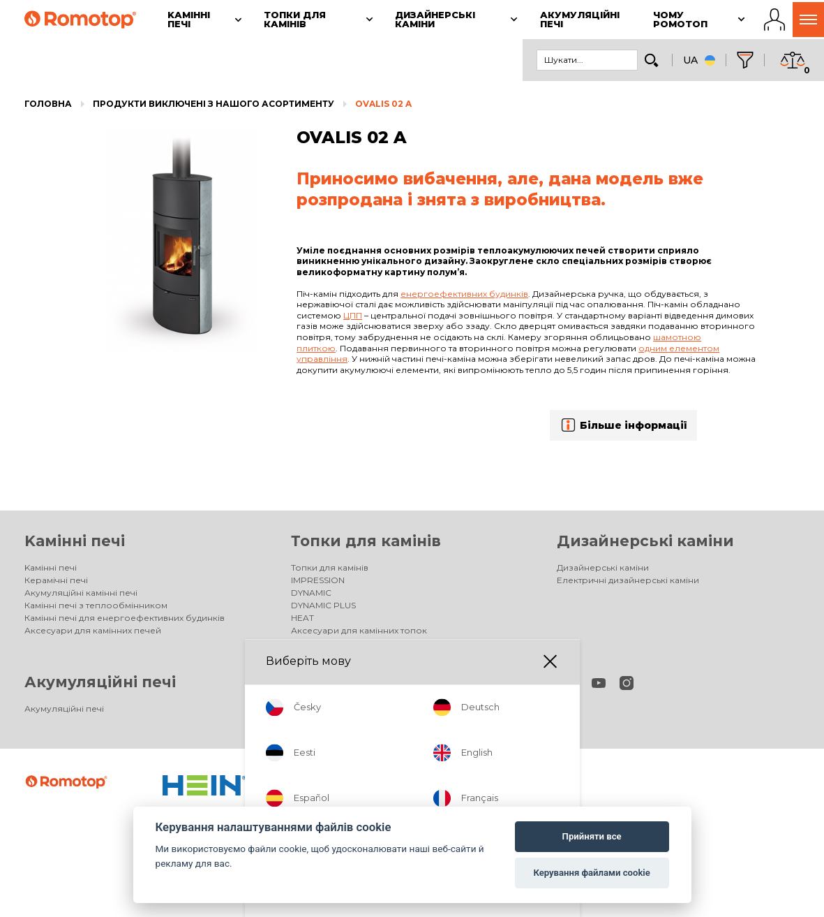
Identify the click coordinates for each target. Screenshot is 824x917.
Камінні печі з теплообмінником (95, 605)
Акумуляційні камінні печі (80, 592)
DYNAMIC (311, 592)
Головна (48, 103)
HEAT (302, 617)
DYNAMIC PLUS (323, 605)
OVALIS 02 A (383, 103)
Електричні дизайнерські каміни (628, 580)
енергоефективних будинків (464, 293)
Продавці (311, 708)
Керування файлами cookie (591, 872)
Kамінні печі (74, 541)
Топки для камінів (366, 541)
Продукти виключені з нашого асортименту (213, 103)
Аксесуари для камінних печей (92, 630)
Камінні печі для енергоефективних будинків (124, 617)
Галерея (310, 643)
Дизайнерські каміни (645, 541)
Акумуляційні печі (100, 682)
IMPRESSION (318, 580)
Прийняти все (592, 836)
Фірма (304, 721)
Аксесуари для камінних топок (359, 630)
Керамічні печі (56, 580)
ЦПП (352, 315)
